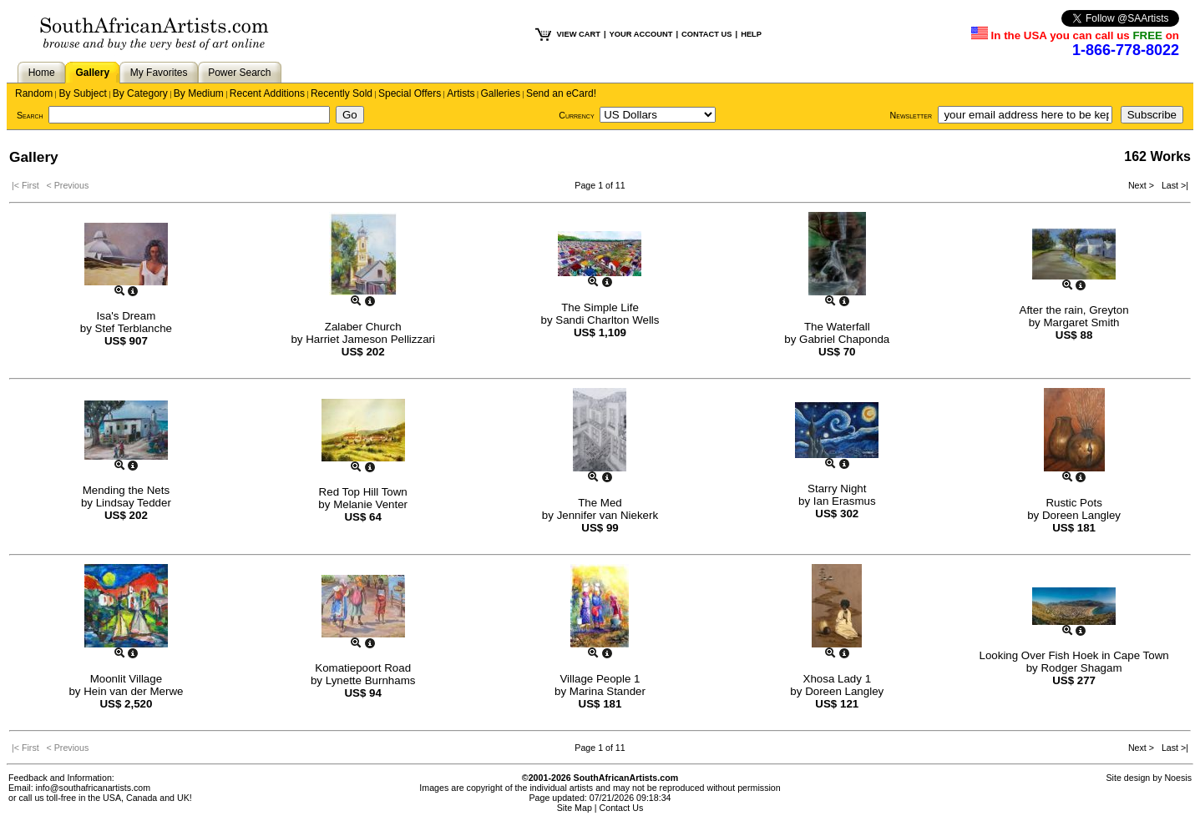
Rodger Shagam (1081, 668)
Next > (1142, 185)
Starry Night (837, 488)
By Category (140, 93)
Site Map (574, 808)
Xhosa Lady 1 (837, 678)
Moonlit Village (126, 678)
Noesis (1178, 778)
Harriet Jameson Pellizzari (370, 339)
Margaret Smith (1081, 322)
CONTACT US (706, 34)
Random (34, 93)
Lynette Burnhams (371, 680)
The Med (600, 502)
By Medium (199, 93)
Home (41, 72)
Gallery (92, 72)
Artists (460, 93)
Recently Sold (341, 93)
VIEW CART (578, 34)
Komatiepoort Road (363, 668)
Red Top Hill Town (363, 492)
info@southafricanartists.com (93, 788)
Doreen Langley (1081, 515)
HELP (751, 34)
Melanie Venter (370, 504)
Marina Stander (608, 691)
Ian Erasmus (844, 501)
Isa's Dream (126, 316)
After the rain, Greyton (1074, 310)
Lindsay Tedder (133, 502)
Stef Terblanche (133, 328)
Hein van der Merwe (133, 691)
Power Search (239, 72)
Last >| (1172, 185)
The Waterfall (837, 326)
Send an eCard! (561, 93)
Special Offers (409, 93)
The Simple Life (600, 307)
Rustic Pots (1073, 502)
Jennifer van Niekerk (608, 515)
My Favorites (159, 72)
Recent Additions (267, 93)
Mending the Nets (126, 490)
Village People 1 (599, 678)
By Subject (82, 93)
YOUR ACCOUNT (641, 34)
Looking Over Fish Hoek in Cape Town (1073, 655)
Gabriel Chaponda (844, 339)
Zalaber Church (363, 326)
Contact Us (622, 808)
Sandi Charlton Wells (607, 320)
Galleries (500, 93)
